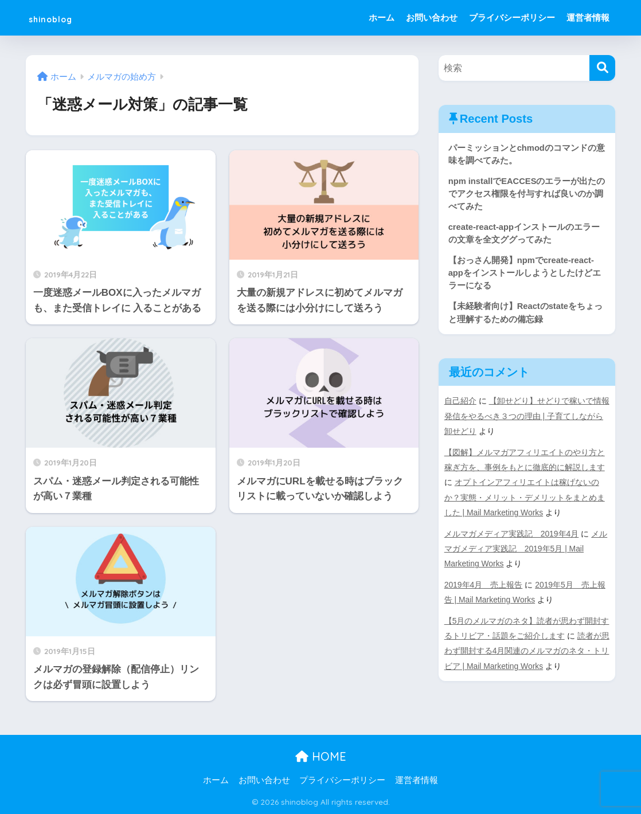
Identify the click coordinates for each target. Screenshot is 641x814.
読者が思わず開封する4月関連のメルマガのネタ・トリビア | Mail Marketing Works (526, 652)
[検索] (602, 68)
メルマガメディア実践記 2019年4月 (512, 536)
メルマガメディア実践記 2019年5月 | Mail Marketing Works (526, 550)
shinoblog (62, 17)
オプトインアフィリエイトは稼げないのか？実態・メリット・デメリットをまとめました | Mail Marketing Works (524, 500)
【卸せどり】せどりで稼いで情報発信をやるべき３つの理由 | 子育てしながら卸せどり (526, 419)
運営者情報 (587, 17)
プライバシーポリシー (512, 17)
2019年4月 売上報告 (483, 587)
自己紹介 (460, 404)
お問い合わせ (432, 17)
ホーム (381, 17)
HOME (320, 756)
